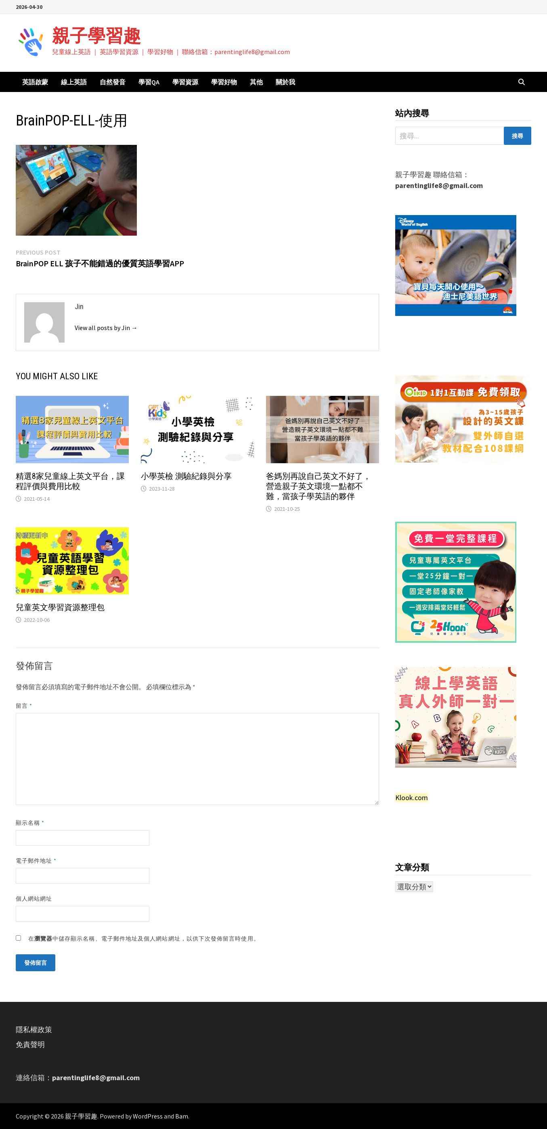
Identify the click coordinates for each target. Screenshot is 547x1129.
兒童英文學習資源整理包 (60, 607)
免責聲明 (30, 1044)
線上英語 (74, 82)
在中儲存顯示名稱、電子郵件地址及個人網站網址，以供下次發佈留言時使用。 (144, 938)
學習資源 (185, 82)
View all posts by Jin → (106, 328)
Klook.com (411, 797)
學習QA (148, 82)
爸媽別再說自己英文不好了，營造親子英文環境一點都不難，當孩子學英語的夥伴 (318, 486)
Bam (181, 1116)
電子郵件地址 (36, 860)
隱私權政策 (34, 1029)
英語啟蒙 (35, 82)
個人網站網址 (34, 898)
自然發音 (113, 82)
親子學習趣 (96, 36)
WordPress (148, 1116)
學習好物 (224, 82)
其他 (256, 82)
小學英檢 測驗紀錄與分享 (186, 476)
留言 (24, 705)
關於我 (285, 82)
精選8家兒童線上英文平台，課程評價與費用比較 (70, 481)
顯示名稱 (30, 822)
